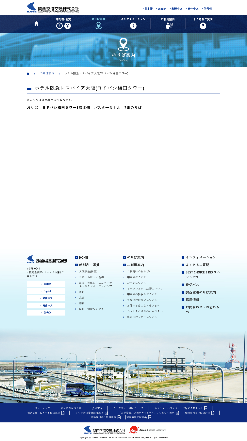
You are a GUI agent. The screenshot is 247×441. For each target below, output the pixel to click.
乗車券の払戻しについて (142, 294)
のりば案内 (47, 73)
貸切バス (192, 285)
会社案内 (97, 408)
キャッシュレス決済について (145, 288)
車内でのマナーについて (142, 317)
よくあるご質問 (197, 265)
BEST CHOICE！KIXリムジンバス (203, 275)
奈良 (82, 303)
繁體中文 (177, 8)
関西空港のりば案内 (201, 292)
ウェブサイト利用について (128, 408)
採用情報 (192, 300)
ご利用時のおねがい (139, 271)
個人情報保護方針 (71, 408)
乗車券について (136, 277)
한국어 (208, 8)
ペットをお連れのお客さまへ (145, 311)
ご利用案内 (135, 265)
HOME (83, 257)
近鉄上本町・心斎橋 (91, 277)
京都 (82, 297)
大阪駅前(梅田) (88, 271)
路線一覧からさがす (91, 309)
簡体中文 (193, 8)
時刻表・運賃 (89, 265)
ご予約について (136, 283)
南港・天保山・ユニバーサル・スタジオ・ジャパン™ (95, 284)
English (161, 8)
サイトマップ (42, 408)
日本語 (148, 8)
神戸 (82, 292)
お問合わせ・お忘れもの (202, 310)
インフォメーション (201, 257)
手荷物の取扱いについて (142, 300)
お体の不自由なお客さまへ (143, 305)
